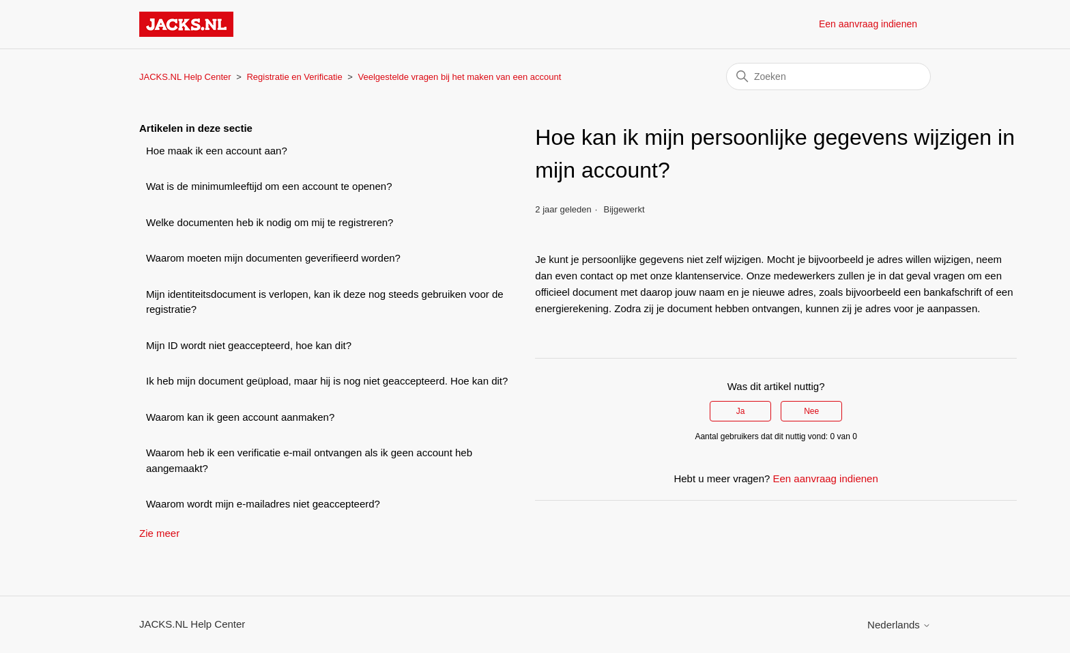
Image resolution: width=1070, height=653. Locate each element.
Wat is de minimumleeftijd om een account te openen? (269, 186)
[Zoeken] (828, 76)
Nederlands (899, 624)
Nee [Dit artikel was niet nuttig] (811, 411)
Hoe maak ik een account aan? (216, 150)
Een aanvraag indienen (868, 23)
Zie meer (159, 533)
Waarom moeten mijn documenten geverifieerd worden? (273, 258)
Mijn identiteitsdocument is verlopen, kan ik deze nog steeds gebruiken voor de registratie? (325, 302)
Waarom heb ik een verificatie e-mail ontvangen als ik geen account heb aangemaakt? (309, 460)
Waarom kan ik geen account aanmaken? (240, 417)
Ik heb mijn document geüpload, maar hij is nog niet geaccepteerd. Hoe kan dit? (327, 381)
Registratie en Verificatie (294, 77)
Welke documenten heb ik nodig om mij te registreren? (269, 222)
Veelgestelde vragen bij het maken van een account (460, 77)
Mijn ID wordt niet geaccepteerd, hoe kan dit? (248, 345)
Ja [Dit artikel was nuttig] (740, 411)
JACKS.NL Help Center (185, 77)
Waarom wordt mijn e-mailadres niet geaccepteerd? (263, 504)
